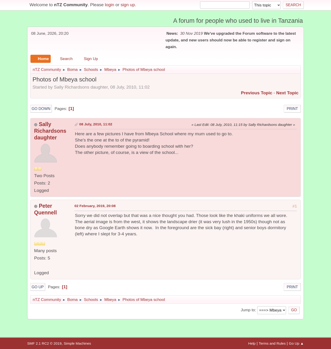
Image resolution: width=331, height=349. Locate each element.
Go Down (41, 109)
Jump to (248, 310)
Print (292, 109)
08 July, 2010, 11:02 (95, 124)
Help (252, 343)
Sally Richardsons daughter (50, 131)
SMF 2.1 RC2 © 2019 (44, 343)
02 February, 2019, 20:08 (95, 206)
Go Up (38, 287)
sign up (128, 4)
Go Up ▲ (296, 343)
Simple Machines (77, 343)
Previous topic (256, 92)
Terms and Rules (272, 343)
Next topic (287, 92)
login (109, 4)
